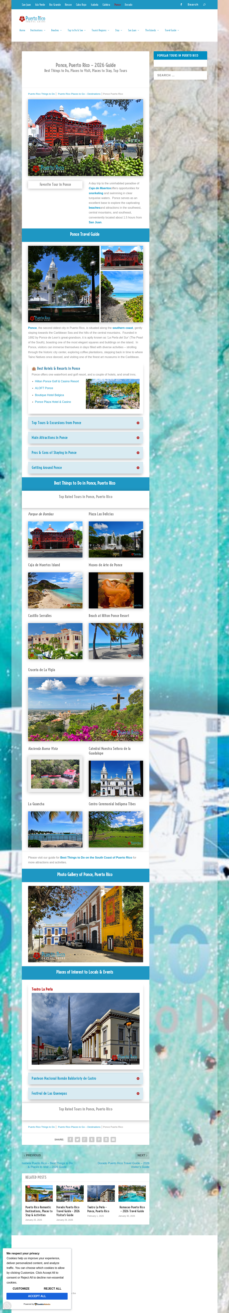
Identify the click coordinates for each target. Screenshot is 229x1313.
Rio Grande (55, 4)
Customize (21, 1288)
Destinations (36, 32)
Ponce (117, 4)
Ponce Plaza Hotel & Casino (53, 401)
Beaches (55, 32)
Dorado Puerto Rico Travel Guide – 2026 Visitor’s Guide (68, 1211)
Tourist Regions (99, 32)
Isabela (94, 4)
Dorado (128, 4)
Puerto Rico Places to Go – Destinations (79, 94)
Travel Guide (170, 32)
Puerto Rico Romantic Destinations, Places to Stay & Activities (39, 1211)
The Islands (150, 32)
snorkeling (96, 193)
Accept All (37, 1296)
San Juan (26, 4)
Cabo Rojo (81, 4)
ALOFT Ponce (44, 388)
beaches (94, 207)
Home (22, 32)
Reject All (52, 1288)
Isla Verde (40, 4)
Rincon (68, 4)
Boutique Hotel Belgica (49, 395)
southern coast (123, 327)
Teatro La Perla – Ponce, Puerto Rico (98, 1209)
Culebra (106, 4)
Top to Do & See (75, 32)
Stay (117, 32)
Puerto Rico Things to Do (41, 94)
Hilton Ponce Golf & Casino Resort (57, 381)
